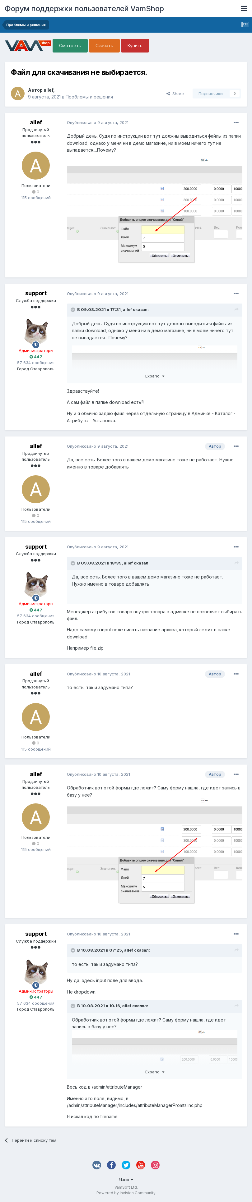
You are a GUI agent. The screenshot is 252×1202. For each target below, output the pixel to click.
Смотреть (70, 45)
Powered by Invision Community (126, 1193)
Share (175, 93)
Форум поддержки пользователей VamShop (84, 8)
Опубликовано (97, 122)
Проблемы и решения (89, 96)
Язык (126, 1179)
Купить (135, 45)
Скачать (104, 45)
